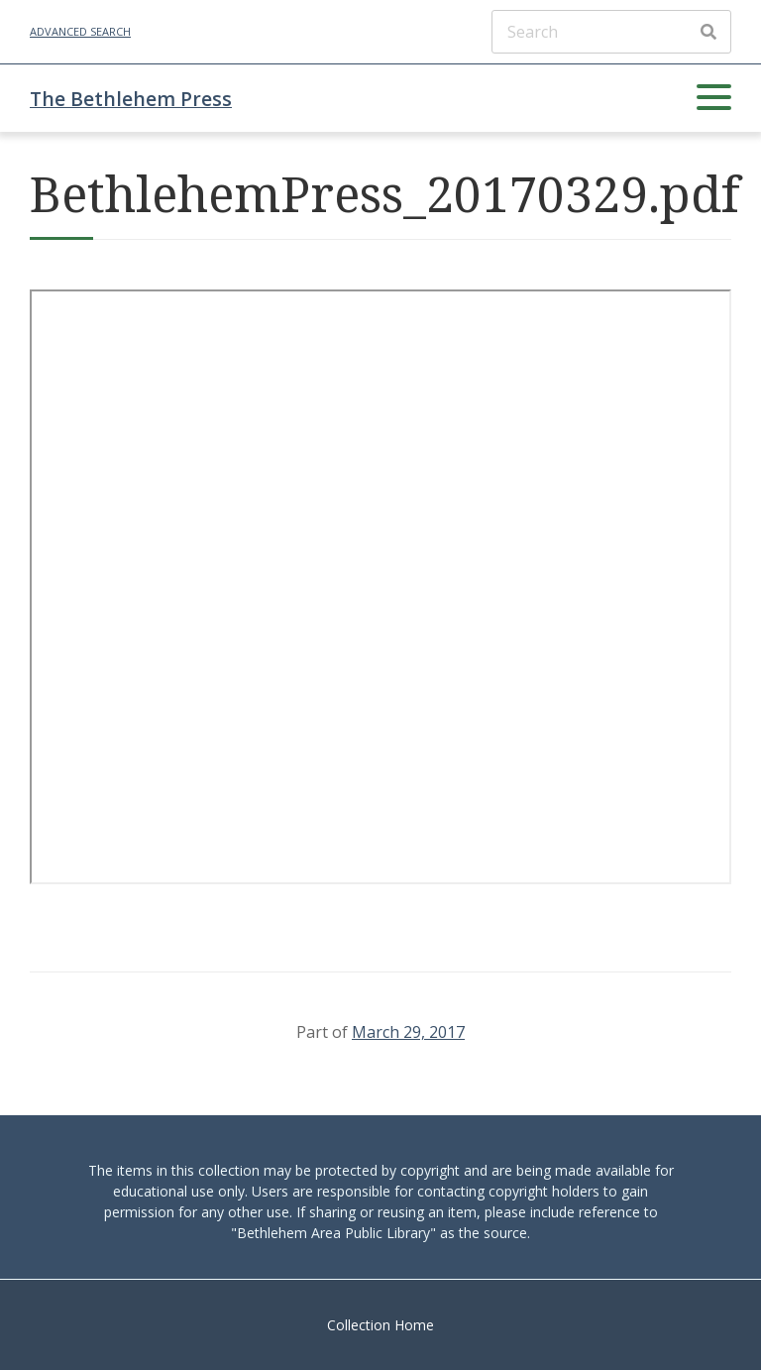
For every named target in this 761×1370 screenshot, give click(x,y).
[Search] (611, 32)
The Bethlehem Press (131, 98)
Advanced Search (80, 31)
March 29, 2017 (408, 1032)
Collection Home (380, 1324)
